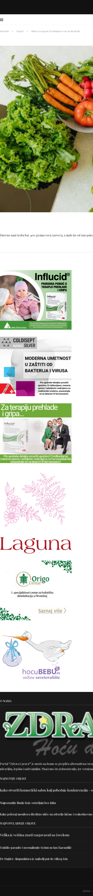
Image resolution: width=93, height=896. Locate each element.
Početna (4, 31)
